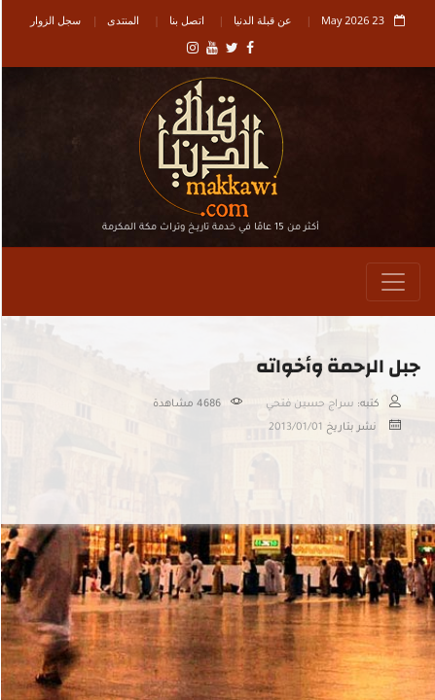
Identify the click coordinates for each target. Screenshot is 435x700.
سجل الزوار (54, 20)
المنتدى (122, 20)
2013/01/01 (295, 428)
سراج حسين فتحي (309, 404)
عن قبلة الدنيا (262, 20)
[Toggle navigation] (392, 281)
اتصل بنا (185, 20)
